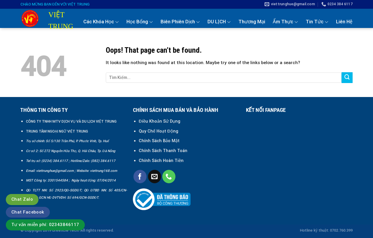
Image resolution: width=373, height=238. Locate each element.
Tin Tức (317, 21)
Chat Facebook (27, 212)
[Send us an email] (154, 176)
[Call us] (168, 176)
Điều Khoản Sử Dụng (159, 121)
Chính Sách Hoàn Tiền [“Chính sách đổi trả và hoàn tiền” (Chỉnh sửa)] (161, 160)
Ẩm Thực (285, 21)
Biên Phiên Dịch (180, 21)
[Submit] (347, 77)
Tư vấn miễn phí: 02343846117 (45, 224)
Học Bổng (139, 21)
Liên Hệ (344, 21)
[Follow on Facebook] (140, 176)
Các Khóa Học (101, 21)
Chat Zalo (22, 199)
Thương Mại (251, 21)
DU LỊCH (219, 21)
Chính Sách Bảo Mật (160, 140)
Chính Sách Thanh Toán (163, 150)
